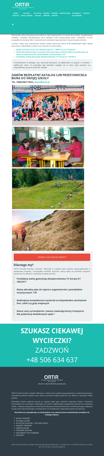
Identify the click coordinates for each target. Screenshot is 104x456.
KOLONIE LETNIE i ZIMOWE (26, 14)
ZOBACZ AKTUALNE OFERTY (52, 257)
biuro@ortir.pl (42, 82)
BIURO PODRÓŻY (15, 14)
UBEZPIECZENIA (65, 13)
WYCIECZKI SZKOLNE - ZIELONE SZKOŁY (32, 423)
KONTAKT (86, 13)
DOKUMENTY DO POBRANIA (77, 14)
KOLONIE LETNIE (23, 421)
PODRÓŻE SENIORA (54, 14)
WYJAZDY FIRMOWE (46, 14)
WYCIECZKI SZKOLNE (38, 14)
